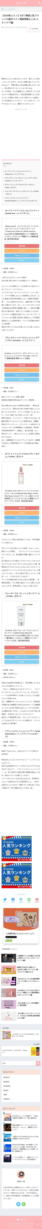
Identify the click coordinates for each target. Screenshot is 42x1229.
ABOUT (10, 1224)
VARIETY (6, 1099)
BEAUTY (14, 949)
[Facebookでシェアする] (13, 900)
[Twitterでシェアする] (5, 900)
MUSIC (6, 1090)
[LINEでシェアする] (29, 900)
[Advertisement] (21, 54)
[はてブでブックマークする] (21, 900)
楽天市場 (22, 246)
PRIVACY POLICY (29, 1224)
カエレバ (12, 241)
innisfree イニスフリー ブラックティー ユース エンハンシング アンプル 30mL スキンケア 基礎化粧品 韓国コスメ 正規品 (21, 355)
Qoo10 (21, 260)
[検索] (38, 1063)
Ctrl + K (21, 3)
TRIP (5, 1095)
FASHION (6, 1086)
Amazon (22, 251)
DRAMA (6, 1082)
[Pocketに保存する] (37, 900)
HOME (21, 1219)
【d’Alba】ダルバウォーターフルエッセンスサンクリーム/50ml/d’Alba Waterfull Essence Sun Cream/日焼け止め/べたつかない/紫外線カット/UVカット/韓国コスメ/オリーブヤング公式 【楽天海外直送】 (21, 636)
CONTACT (17, 1224)
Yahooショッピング (22, 255)
